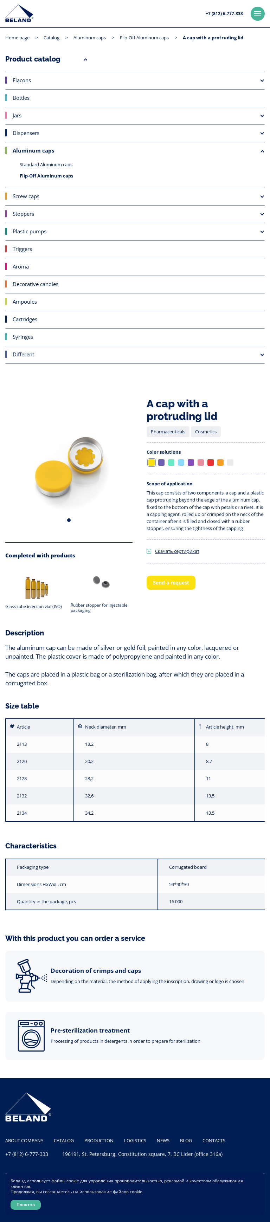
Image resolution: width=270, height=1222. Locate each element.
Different (23, 354)
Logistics (135, 1140)
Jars (17, 115)
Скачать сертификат (177, 551)
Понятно (26, 1205)
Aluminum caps (89, 37)
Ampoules (25, 301)
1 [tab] (68, 520)
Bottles (21, 97)
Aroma (21, 266)
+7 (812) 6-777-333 (224, 14)
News (163, 1140)
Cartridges (25, 319)
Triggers (22, 248)
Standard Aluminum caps (46, 164)
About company (24, 1140)
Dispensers (26, 132)
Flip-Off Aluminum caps (144, 37)
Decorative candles (35, 283)
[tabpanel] (69, 464)
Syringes (23, 336)
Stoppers (23, 213)
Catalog (51, 37)
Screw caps (26, 196)
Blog (186, 1140)
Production (99, 1140)
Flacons (22, 80)
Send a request (171, 582)
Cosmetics (206, 431)
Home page (17, 37)
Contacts (213, 1140)
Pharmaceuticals (168, 431)
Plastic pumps (29, 231)
